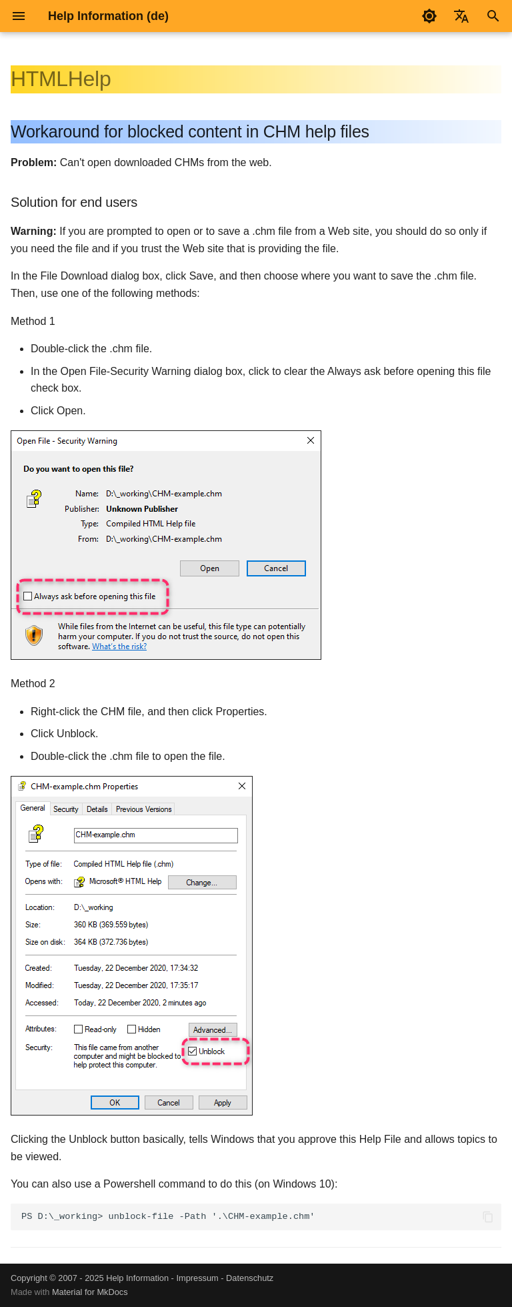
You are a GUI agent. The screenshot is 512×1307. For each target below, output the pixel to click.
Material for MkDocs (90, 1292)
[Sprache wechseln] (461, 16)
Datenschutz (249, 1278)
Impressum (197, 1278)
